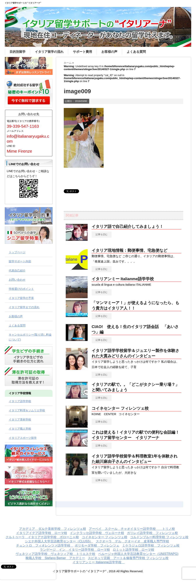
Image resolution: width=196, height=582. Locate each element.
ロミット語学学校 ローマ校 (133, 549)
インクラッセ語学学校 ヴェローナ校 (97, 533)
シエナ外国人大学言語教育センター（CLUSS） (59, 541)
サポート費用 (82, 51)
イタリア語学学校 (20, 401)
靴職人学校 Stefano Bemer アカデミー (55, 558)
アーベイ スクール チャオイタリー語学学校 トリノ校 (132, 528)
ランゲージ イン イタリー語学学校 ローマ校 (75, 549)
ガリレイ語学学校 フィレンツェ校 (152, 533)
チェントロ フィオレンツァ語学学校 (45, 545)
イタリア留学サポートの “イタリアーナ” (23, 3)
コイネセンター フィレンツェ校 (120, 408)
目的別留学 (17, 51)
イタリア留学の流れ (49, 51)
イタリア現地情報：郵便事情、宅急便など (129, 250)
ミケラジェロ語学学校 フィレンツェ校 (150, 545)
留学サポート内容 (20, 261)
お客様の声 (109, 51)
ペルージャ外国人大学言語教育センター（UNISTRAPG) (138, 554)
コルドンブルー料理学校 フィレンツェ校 (159, 537)
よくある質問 (136, 51)
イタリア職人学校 (20, 428)
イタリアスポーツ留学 (23, 437)
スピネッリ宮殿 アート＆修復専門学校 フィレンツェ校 (128, 558)
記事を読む (102, 234)
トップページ (17, 252)
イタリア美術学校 (20, 419)
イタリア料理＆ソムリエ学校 (27, 410)
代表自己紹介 (17, 270)
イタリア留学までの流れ (24, 307)
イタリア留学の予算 (21, 298)
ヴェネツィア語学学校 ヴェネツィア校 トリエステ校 (55, 554)
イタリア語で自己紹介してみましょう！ (127, 226)
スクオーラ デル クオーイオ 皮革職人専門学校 (132, 541)
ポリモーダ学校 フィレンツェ (97, 545)
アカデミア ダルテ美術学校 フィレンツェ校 (52, 528)
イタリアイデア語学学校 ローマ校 (41, 533)
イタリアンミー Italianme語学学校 (125, 279)
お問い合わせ (17, 279)
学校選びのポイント (21, 288)
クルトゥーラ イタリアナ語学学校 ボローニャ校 (42, 537)
